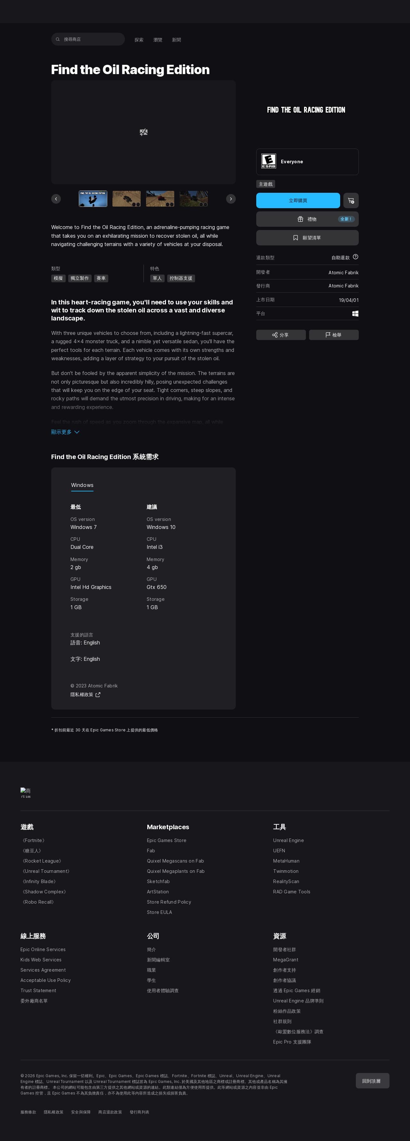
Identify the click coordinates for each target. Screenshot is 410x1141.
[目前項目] (93, 199)
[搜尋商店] (58, 39)
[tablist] (143, 485)
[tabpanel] (143, 555)
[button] (143, 432)
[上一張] (56, 199)
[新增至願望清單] (307, 237)
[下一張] (231, 199)
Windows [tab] (82, 485)
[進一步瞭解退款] (355, 257)
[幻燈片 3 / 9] (160, 199)
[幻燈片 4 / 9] (193, 199)
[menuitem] (139, 39)
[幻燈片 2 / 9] (126, 199)
